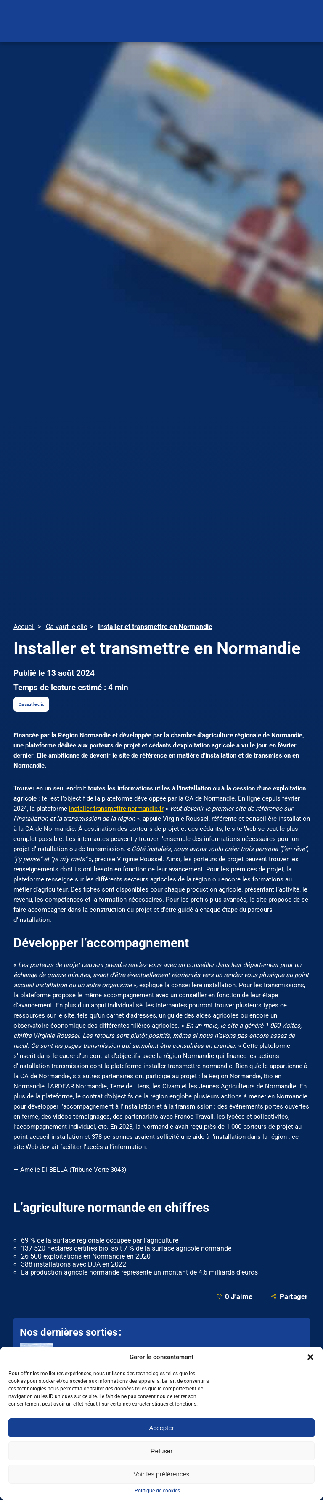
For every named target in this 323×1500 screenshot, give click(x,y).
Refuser (162, 1450)
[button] (310, 1357)
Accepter (161, 1427)
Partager (289, 1296)
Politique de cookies (157, 1491)
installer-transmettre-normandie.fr (116, 808)
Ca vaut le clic (31, 704)
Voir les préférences (162, 1474)
